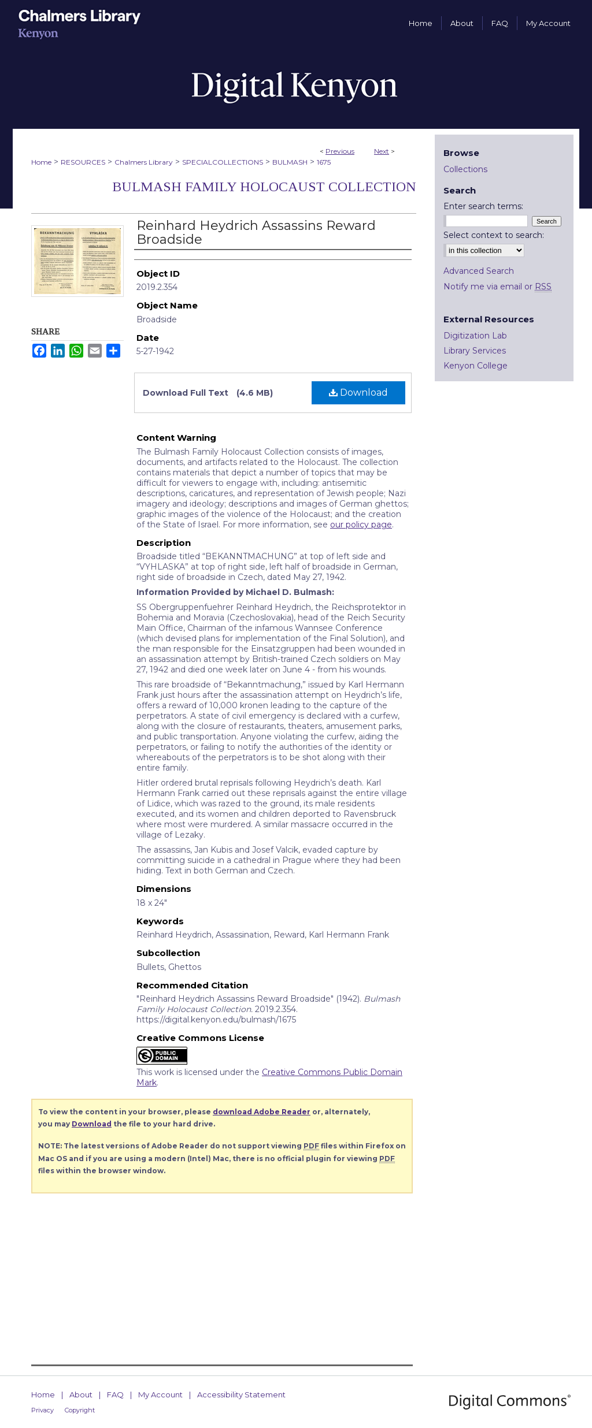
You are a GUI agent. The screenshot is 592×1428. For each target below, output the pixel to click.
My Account (160, 1394)
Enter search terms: (483, 206)
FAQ (115, 1394)
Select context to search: (493, 235)
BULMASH (290, 162)
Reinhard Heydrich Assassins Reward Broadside (256, 232)
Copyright (80, 1410)
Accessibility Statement (241, 1394)
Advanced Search (478, 271)
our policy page (361, 524)
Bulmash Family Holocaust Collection (264, 186)
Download (358, 392)
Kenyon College (475, 365)
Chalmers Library (143, 162)
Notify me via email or (497, 286)
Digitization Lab (475, 335)
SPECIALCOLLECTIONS (222, 162)
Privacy (42, 1410)
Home (41, 162)
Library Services (474, 350)
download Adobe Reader (261, 1111)
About (80, 1394)
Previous (339, 151)
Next (381, 151)
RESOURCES (83, 162)
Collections (465, 169)
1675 (324, 162)
